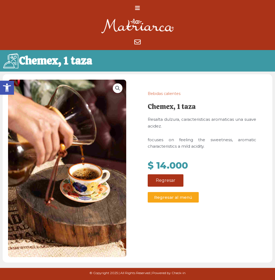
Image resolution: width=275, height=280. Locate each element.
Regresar (165, 183)
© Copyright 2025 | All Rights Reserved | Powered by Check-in (137, 273)
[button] (7, 88)
